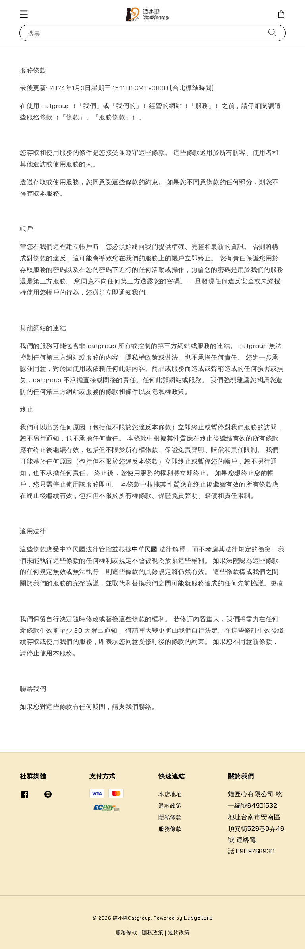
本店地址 (169, 794)
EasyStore (198, 917)
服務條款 (169, 828)
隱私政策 (153, 932)
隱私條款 (169, 817)
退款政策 (169, 805)
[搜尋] (272, 32)
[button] (24, 14)
